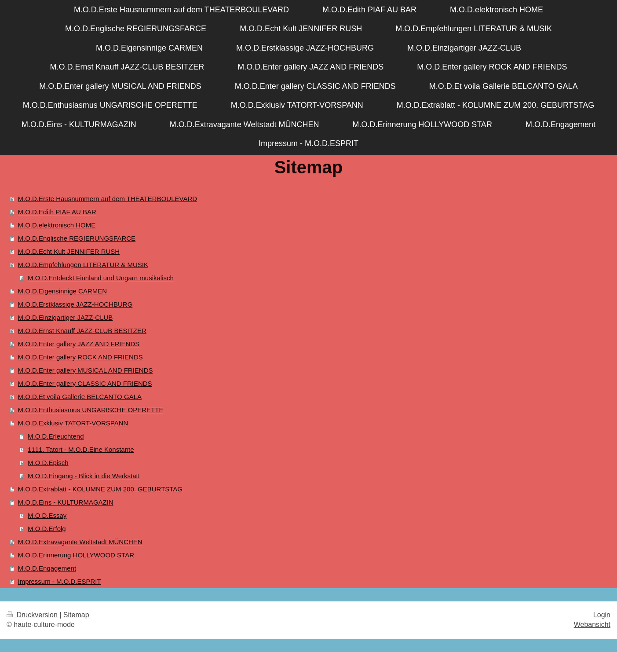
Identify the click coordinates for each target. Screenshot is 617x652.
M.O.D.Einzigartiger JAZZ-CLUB (65, 317)
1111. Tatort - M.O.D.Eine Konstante (81, 449)
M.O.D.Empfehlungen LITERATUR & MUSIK (83, 264)
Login (601, 615)
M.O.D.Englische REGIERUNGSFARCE (77, 238)
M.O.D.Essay (47, 515)
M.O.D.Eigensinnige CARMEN (62, 291)
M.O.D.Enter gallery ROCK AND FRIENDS (80, 357)
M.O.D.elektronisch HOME (57, 225)
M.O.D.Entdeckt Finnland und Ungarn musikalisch (101, 278)
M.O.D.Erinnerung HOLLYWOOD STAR (76, 555)
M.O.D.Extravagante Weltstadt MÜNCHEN (80, 542)
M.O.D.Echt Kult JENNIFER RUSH (69, 251)
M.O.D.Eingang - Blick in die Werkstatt (84, 476)
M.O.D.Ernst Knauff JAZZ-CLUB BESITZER (82, 330)
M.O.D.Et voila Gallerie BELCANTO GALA (80, 396)
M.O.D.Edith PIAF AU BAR (57, 212)
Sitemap (76, 615)
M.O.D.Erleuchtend (56, 436)
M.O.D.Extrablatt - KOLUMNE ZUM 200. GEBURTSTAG (100, 489)
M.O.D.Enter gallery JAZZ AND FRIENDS (79, 344)
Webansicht (592, 624)
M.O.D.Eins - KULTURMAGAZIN (65, 502)
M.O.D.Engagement (47, 568)
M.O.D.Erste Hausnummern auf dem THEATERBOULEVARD (107, 198)
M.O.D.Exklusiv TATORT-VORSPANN (73, 423)
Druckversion (33, 615)
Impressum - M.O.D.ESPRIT (59, 581)
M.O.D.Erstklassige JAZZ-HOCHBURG (75, 304)
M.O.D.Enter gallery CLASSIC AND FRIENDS (85, 383)
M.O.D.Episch (48, 462)
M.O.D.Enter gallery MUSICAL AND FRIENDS (85, 370)
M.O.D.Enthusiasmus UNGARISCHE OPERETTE (91, 410)
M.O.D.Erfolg (47, 528)
